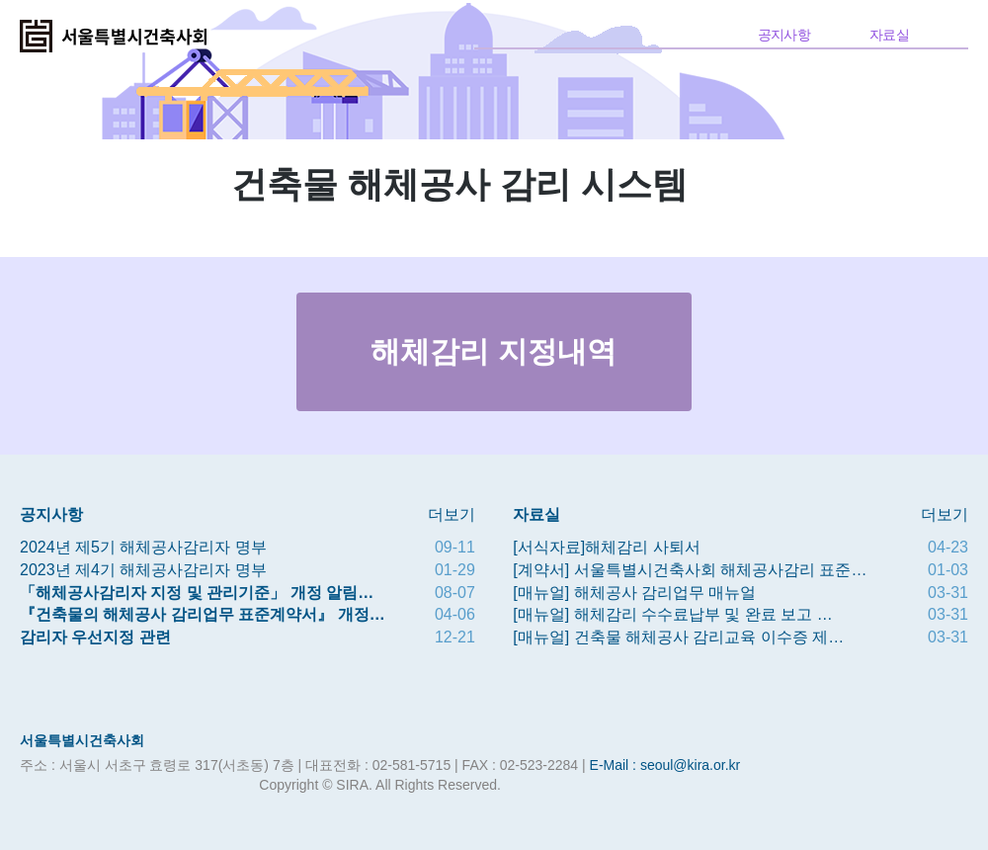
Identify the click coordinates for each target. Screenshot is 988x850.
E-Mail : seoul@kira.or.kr (665, 765)
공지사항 (784, 34)
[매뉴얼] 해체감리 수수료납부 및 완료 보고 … (673, 614)
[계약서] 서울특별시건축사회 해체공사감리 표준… (689, 569)
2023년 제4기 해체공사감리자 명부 (143, 569)
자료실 (889, 34)
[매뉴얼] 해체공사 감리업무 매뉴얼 (634, 592)
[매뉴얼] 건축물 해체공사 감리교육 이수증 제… (678, 637)
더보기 (451, 514)
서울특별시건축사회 (82, 740)
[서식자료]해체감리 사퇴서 (606, 547)
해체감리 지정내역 (493, 351)
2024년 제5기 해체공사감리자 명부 (143, 547)
